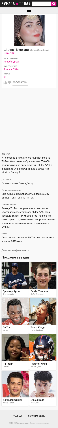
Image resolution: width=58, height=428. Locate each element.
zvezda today (16, 4)
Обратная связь (36, 416)
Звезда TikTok (9, 53)
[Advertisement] (29, 118)
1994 (16, 69)
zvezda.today (23, 423)
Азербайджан (11, 61)
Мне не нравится (9, 82)
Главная (17, 416)
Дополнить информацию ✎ (15, 250)
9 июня (8, 69)
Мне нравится (5, 82)
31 (5, 77)
